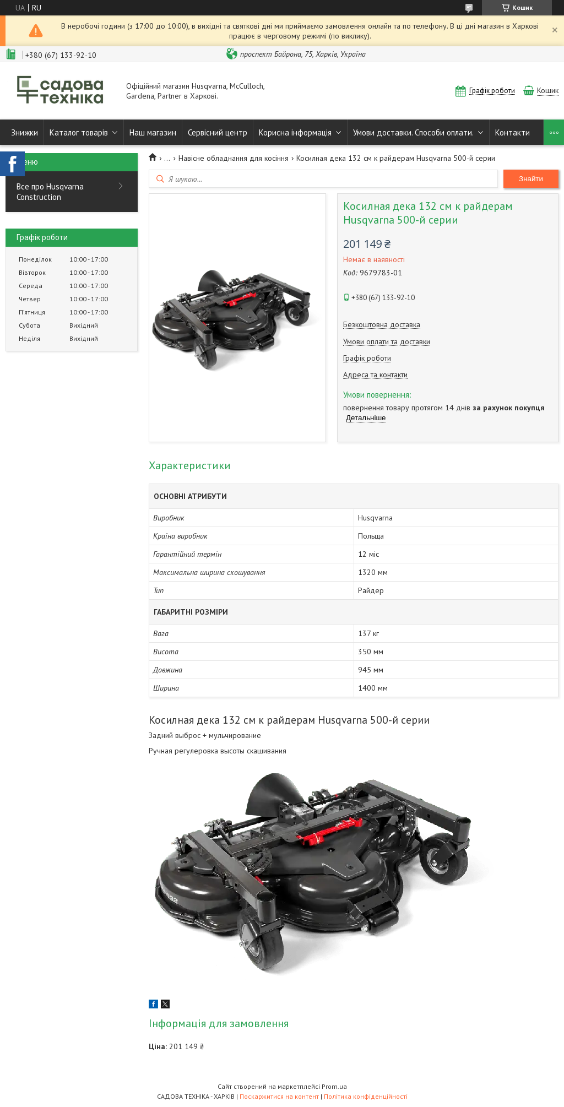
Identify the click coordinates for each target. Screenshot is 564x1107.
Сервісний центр (217, 132)
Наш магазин (152, 132)
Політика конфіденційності (366, 1096)
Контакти (512, 132)
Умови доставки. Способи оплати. (413, 132)
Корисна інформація (295, 132)
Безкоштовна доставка (381, 325)
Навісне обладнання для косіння (233, 158)
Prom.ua (334, 1086)
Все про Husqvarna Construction (50, 191)
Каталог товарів (79, 132)
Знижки (24, 132)
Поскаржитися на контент (279, 1096)
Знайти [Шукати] (531, 179)
